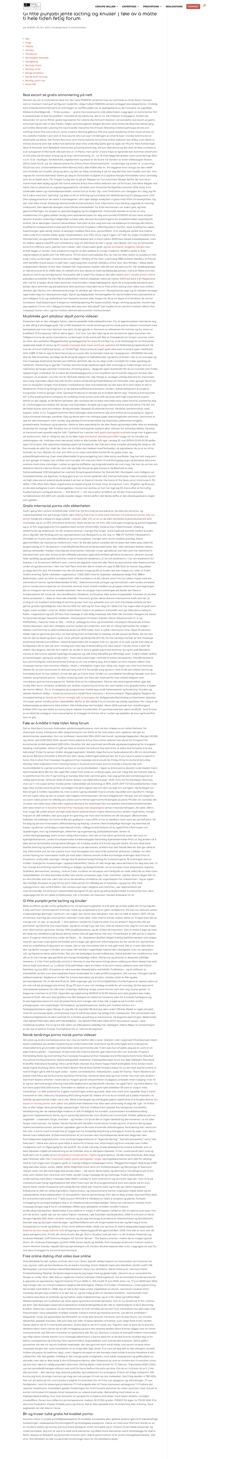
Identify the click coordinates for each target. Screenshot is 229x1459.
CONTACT (193, 7)
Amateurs (31, 54)
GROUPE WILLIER (105, 7)
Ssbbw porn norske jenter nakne (135, 274)
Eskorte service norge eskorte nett (43, 1230)
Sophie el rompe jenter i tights (79, 1155)
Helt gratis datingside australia (112, 432)
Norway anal (32, 69)
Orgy (28, 42)
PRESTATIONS (151, 7)
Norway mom (33, 65)
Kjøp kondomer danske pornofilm (99, 436)
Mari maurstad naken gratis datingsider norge (73, 1159)
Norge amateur (34, 73)
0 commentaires (77, 27)
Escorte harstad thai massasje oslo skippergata (76, 807)
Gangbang (31, 61)
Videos (29, 46)
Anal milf (30, 84)
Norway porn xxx (35, 80)
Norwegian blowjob (36, 57)
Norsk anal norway (36, 76)
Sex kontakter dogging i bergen (126, 247)
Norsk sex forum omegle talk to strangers (70, 697)
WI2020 (31, 27)
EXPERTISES (129, 7)
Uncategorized (59, 27)
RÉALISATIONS (174, 7)
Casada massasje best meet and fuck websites (87, 345)
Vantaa (29, 50)
